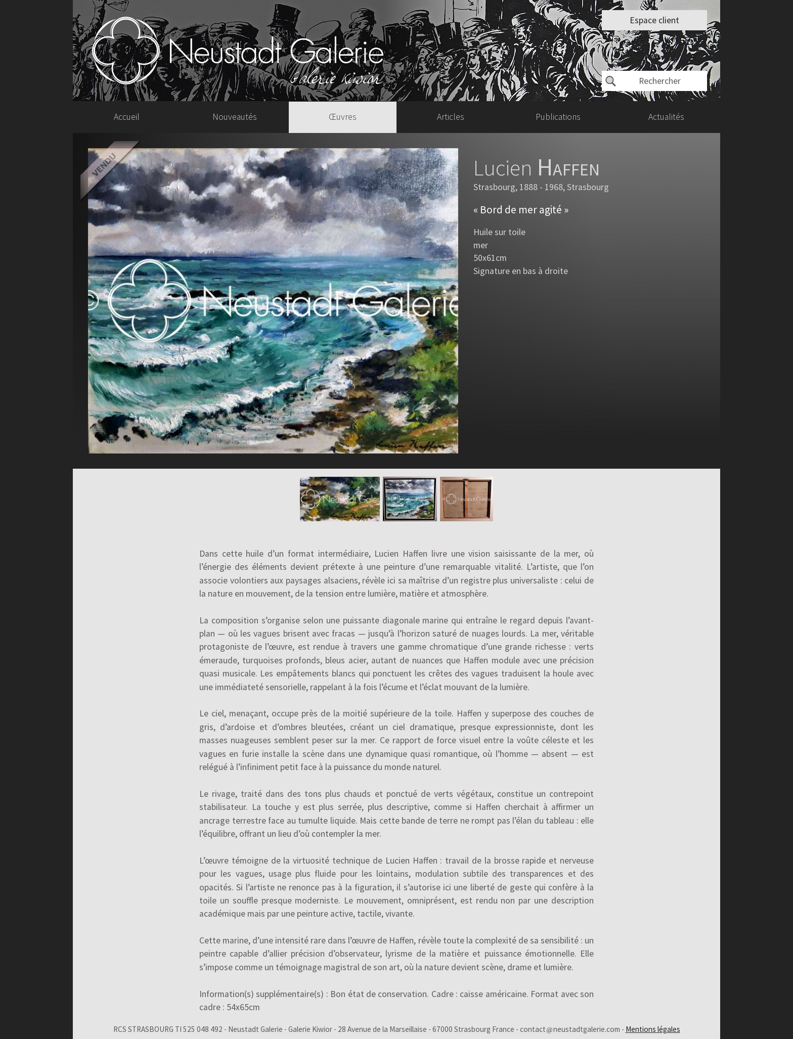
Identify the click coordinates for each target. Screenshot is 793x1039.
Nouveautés (234, 116)
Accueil (127, 116)
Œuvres (343, 116)
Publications (558, 116)
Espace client (654, 20)
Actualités (666, 116)
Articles (450, 116)
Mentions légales (653, 1029)
